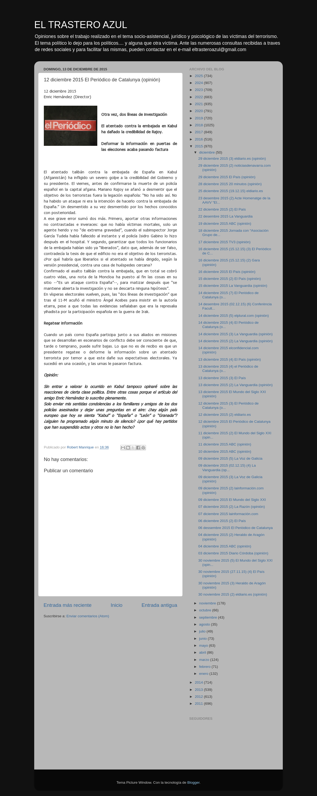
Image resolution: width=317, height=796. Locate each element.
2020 (199, 111)
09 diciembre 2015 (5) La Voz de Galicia (230, 458)
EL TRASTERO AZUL (80, 24)
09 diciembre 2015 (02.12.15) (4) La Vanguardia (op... (227, 467)
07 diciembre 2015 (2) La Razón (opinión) (231, 507)
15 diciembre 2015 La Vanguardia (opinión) (232, 286)
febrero (205, 667)
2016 (199, 139)
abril (203, 652)
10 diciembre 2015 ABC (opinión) (224, 452)
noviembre (208, 603)
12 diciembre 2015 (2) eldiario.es (224, 415)
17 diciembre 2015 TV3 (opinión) (224, 242)
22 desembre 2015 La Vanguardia (225, 216)
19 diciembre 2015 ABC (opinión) (224, 224)
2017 (199, 132)
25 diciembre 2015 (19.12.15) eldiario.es (230, 191)
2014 (199, 682)
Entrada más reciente (68, 605)
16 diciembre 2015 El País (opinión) (227, 272)
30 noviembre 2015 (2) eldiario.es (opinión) (232, 594)
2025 (199, 76)
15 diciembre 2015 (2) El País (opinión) (229, 279)
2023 (199, 90)
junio (203, 639)
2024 (199, 83)
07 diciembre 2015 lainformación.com (228, 514)
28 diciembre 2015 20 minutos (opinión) (230, 184)
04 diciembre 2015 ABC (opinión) (224, 546)
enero (204, 674)
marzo (204, 660)
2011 (199, 704)
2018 (199, 125)
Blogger (193, 782)
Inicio (116, 605)
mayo (204, 645)
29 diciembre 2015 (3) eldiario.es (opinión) (232, 159)
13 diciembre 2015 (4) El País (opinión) (229, 359)
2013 (199, 690)
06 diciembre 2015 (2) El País (222, 521)
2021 (199, 104)
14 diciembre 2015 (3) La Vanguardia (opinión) (235, 334)
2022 (199, 97)
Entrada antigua (159, 605)
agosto (205, 624)
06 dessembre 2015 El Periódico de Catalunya (235, 528)
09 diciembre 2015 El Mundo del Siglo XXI (232, 500)
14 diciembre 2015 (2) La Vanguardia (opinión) (235, 341)
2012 (199, 697)
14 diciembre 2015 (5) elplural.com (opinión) (233, 316)
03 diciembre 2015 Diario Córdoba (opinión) (233, 553)
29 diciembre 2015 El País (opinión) (227, 177)
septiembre (208, 617)
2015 (199, 146)
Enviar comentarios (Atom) (88, 616)
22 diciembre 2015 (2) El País (222, 209)
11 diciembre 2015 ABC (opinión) (224, 444)
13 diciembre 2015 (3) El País (222, 378)
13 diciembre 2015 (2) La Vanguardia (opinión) (235, 385)
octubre (205, 610)
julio (203, 631)
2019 (199, 118)
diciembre (207, 152)
